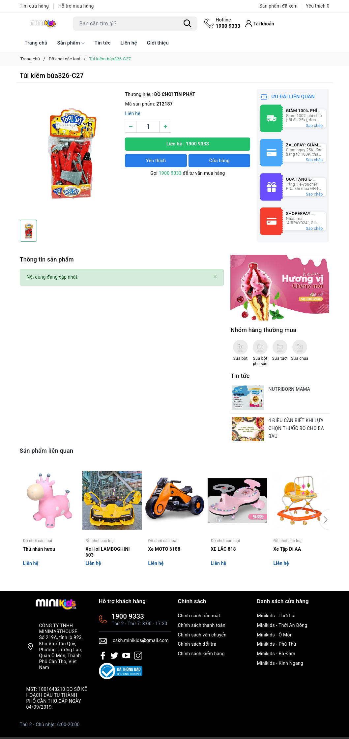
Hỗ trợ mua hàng (76, 6)
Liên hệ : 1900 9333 (187, 143)
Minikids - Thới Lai (276, 615)
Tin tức (103, 43)
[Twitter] (114, 656)
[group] (69, 152)
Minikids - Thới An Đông (282, 625)
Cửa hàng (219, 160)
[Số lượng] (148, 127)
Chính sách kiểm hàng (201, 653)
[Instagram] (138, 656)
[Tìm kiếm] (188, 23)
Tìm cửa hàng (34, 6)
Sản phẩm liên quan (46, 450)
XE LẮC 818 (223, 549)
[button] (325, 520)
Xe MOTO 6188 (164, 549)
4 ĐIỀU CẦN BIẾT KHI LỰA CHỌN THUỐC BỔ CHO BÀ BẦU (296, 428)
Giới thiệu (158, 43)
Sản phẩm (71, 43)
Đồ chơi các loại (37, 541)
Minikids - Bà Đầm (276, 653)
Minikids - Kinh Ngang (280, 663)
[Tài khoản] (259, 23)
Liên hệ (129, 43)
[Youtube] (126, 656)
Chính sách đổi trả (197, 644)
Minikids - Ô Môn (275, 634)
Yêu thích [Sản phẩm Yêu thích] (317, 6)
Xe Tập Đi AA (287, 549)
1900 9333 (228, 23)
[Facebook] (103, 656)
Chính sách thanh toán (201, 625)
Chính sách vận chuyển (202, 634)
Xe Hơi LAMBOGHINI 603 (108, 552)
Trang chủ (36, 43)
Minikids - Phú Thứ (277, 644)
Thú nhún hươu (39, 549)
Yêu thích (156, 160)
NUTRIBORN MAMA (289, 389)
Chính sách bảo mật (199, 615)
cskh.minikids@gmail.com (141, 640)
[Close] (215, 276)
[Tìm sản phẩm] (135, 23)
